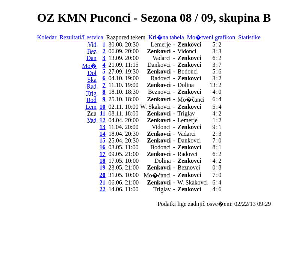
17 (103, 154)
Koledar (47, 37)
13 (103, 127)
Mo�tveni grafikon (211, 37)
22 (103, 189)
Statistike (249, 37)
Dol (92, 73)
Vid (92, 44)
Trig (91, 93)
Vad (92, 120)
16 (103, 147)
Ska (92, 79)
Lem (91, 107)
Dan (91, 58)
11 (103, 113)
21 (103, 182)
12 (103, 120)
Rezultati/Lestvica (81, 37)
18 (103, 161)
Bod (91, 100)
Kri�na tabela (166, 37)
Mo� (89, 66)
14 (103, 133)
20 (103, 175)
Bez (92, 51)
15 (103, 140)
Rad (92, 86)
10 (103, 107)
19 (103, 167)
